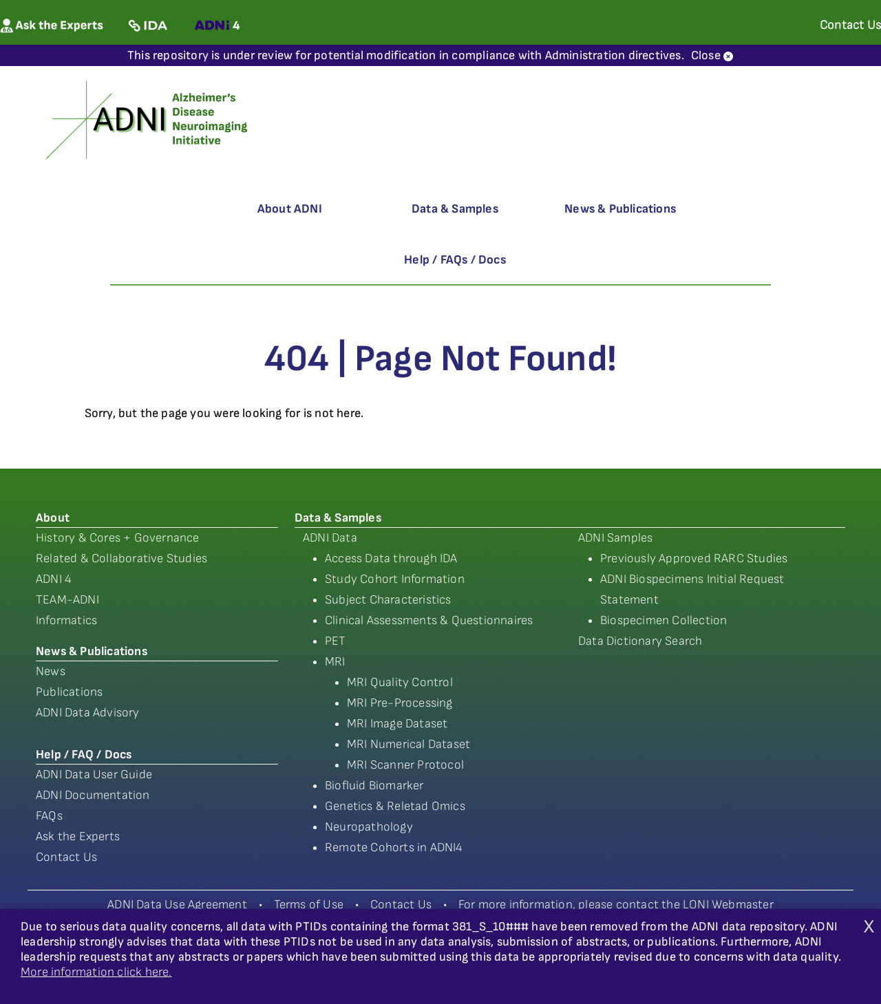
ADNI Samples (615, 538)
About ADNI (289, 209)
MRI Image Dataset (397, 723)
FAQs (49, 816)
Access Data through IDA (391, 558)
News (50, 671)
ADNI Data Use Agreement (177, 904)
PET (335, 641)
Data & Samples (455, 209)
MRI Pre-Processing (400, 703)
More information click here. (96, 972)
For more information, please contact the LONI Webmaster (616, 904)
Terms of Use (308, 904)
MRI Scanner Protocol (405, 765)
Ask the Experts (78, 836)
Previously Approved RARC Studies (693, 558)
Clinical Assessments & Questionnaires (429, 620)
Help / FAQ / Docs (83, 754)
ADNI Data (330, 538)
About (53, 518)
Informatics (66, 620)
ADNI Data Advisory (88, 712)
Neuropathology (369, 827)
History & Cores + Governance (118, 538)
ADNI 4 (54, 579)
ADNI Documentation (93, 795)
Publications (69, 692)
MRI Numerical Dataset (408, 744)
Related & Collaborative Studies (121, 558)
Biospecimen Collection (663, 620)
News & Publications (620, 209)
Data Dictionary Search (640, 641)
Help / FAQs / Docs (455, 260)
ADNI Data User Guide (94, 774)
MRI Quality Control (400, 682)
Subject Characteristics (388, 599)
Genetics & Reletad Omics (395, 806)
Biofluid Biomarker (374, 785)
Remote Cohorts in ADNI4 (394, 847)
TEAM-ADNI (67, 599)
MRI (335, 661)
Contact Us (66, 857)
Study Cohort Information (395, 579)
